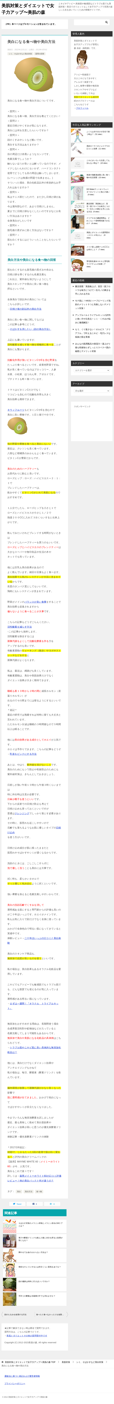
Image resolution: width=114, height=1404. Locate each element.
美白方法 (28, 1192)
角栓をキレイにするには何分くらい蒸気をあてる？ (40, 1267)
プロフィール (82, 108)
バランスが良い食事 (35, 602)
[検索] (92, 22)
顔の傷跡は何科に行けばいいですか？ (34, 1281)
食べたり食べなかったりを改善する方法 (52, 1315)
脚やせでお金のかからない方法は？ (33, 1252)
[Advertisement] (92, 423)
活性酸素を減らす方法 (19, 627)
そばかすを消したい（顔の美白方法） (30, 329)
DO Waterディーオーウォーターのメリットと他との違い (98, 192)
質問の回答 (39, 54)
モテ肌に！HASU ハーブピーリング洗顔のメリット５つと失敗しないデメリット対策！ (93, 304)
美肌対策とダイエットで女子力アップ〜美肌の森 (26, 8)
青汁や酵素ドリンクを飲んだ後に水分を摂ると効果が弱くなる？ (41, 1239)
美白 (19, 1192)
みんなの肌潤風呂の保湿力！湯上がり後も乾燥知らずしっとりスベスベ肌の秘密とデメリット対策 (92, 347)
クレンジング (22, 813)
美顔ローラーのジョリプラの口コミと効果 (98, 147)
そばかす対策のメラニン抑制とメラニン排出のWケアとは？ (41, 1224)
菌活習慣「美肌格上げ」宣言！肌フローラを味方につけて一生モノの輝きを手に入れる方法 (98, 208)
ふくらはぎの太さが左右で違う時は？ (98, 133)
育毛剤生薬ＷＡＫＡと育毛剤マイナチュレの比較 (98, 264)
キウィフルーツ (15, 410)
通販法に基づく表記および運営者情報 (22, 1376)
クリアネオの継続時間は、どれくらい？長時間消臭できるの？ (98, 220)
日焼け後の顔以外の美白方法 (25, 309)
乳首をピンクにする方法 (23, 754)
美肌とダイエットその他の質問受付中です (27, 1335)
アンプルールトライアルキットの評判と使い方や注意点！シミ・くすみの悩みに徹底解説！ (92, 319)
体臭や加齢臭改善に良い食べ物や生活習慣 (98, 176)
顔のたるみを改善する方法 (15, 1315)
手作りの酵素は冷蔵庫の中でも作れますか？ (37, 1296)
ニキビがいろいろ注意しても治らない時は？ (98, 161)
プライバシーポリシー (14, 1383)
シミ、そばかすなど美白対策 (20, 54)
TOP (30, 1362)
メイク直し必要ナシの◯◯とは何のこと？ (98, 248)
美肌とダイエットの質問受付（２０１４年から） (98, 235)
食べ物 (39, 1192)
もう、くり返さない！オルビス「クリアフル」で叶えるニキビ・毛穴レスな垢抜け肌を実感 (92, 333)
